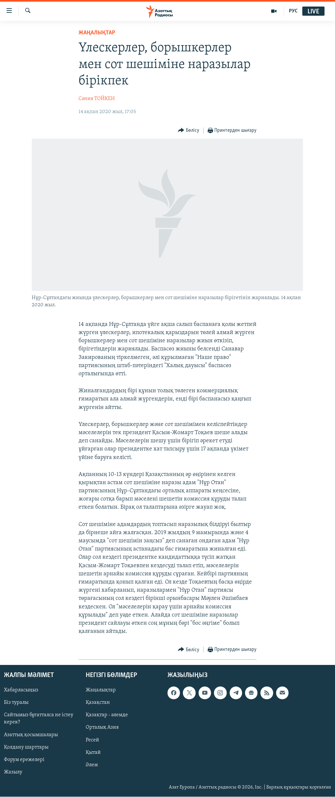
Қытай (93, 752)
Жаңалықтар (101, 690)
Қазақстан (98, 702)
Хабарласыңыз (21, 690)
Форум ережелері (24, 759)
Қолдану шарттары (26, 747)
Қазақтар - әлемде (107, 715)
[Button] (188, 130)
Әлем (92, 765)
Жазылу (13, 772)
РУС (293, 11)
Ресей (92, 740)
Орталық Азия (102, 727)
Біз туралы (16, 702)
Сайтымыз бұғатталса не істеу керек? (38, 719)
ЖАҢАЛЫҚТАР (97, 33)
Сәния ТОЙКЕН (97, 98)
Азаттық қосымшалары (31, 735)
